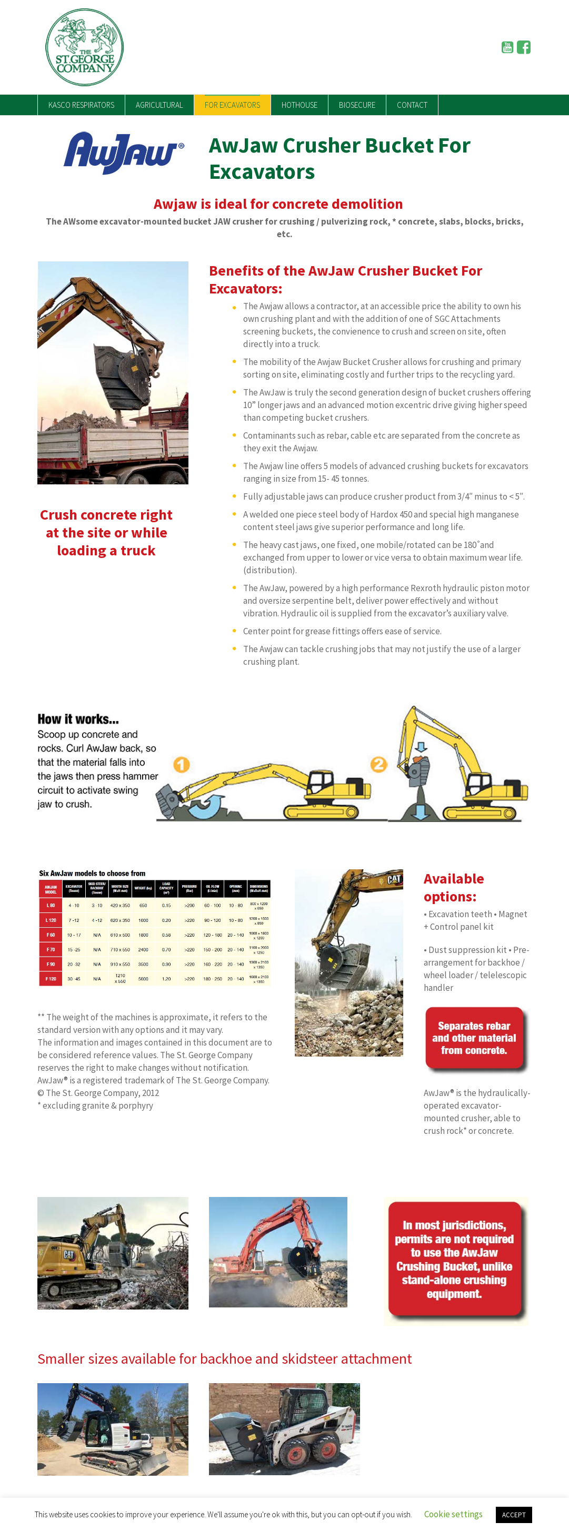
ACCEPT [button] (514, 1514)
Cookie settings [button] (453, 1514)
